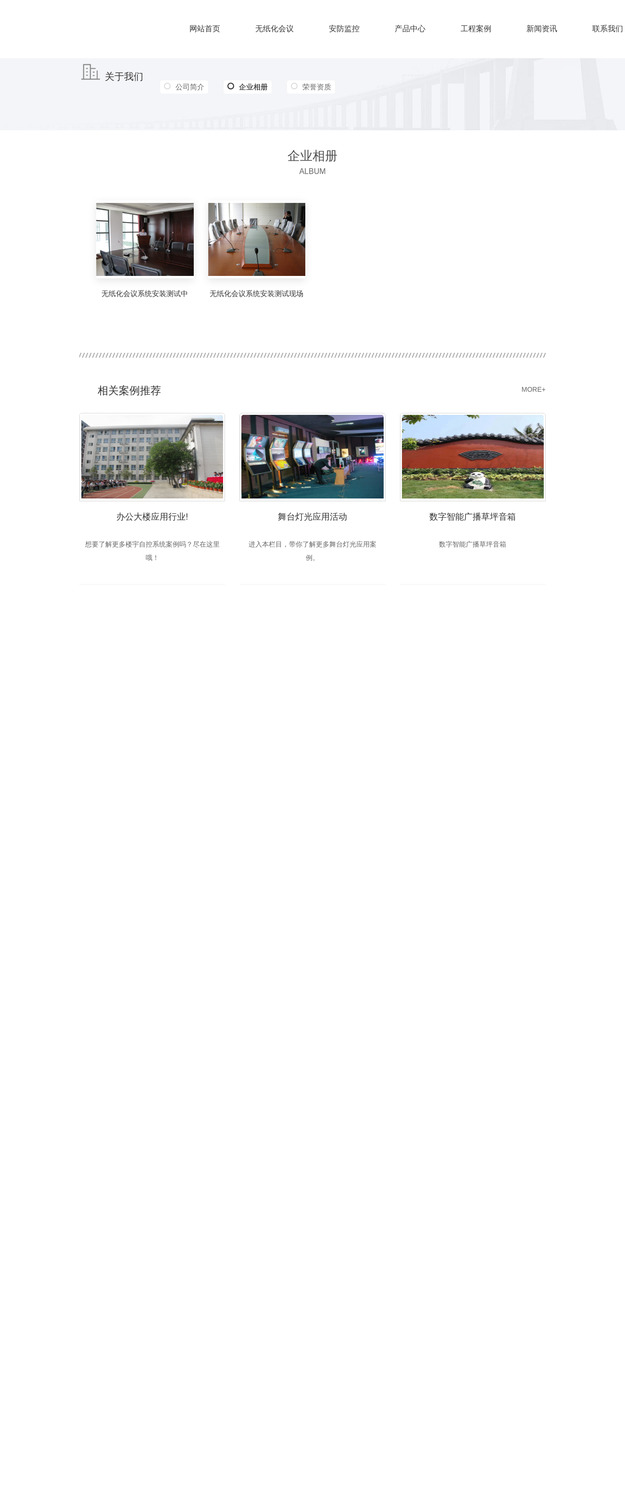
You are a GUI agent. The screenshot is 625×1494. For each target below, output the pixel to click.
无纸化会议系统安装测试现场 (256, 293)
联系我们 (607, 29)
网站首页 (204, 29)
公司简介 (189, 87)
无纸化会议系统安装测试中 (144, 293)
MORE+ (534, 389)
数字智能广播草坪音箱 (472, 516)
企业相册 (248, 87)
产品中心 (410, 29)
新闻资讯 (541, 29)
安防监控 (344, 29)
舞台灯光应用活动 (312, 516)
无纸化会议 (274, 29)
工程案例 (476, 29)
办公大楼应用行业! (152, 516)
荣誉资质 (318, 87)
